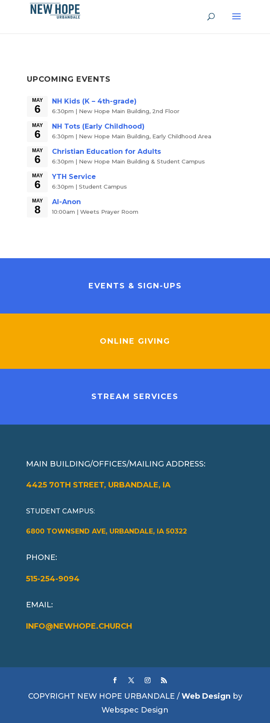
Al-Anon (66, 202)
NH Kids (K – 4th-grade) (94, 101)
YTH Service (74, 177)
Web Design (206, 696)
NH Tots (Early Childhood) (98, 126)
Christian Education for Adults (106, 151)
